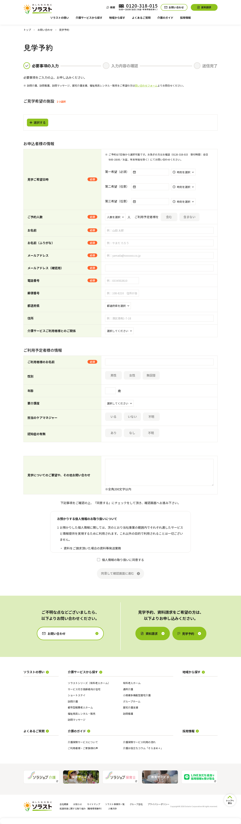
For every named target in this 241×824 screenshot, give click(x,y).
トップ (27, 29)
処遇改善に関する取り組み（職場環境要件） (81, 808)
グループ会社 (136, 804)
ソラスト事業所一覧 (115, 804)
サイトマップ (93, 804)
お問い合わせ (45, 29)
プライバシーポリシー (158, 804)
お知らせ (77, 804)
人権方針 (112, 808)
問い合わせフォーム (146, 85)
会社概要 (64, 804)
